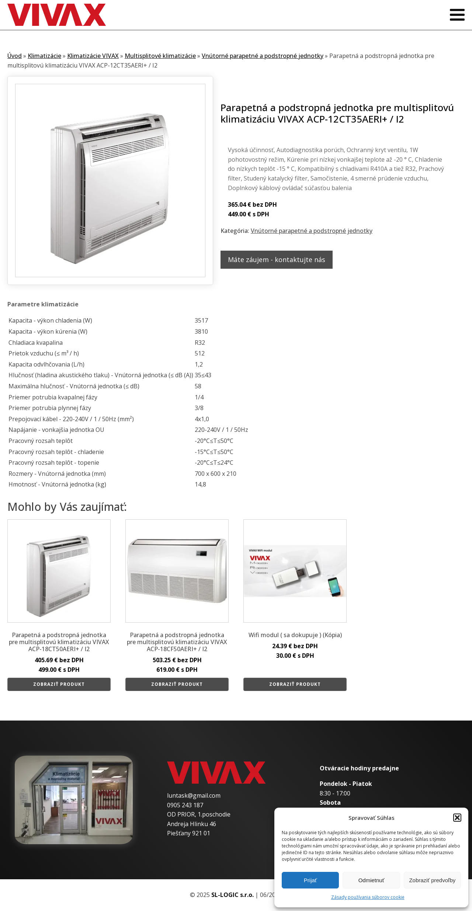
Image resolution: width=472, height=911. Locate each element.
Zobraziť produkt (59, 684)
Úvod (14, 56)
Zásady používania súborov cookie (368, 897)
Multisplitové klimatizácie (160, 56)
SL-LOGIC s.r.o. (232, 895)
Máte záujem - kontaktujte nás (276, 259)
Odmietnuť (371, 880)
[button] (457, 817)
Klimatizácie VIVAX (93, 56)
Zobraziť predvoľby (432, 880)
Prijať (310, 880)
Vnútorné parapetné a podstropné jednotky (262, 56)
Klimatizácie (44, 56)
